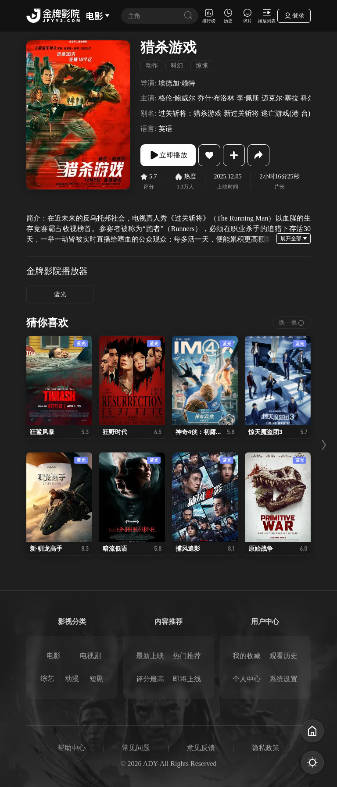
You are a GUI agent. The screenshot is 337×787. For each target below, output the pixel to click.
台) (305, 113)
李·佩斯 (248, 98)
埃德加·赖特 (176, 83)
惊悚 (202, 65)
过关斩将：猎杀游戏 (190, 113)
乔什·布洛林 (215, 98)
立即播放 (168, 155)
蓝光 (60, 294)
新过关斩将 (241, 113)
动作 (152, 65)
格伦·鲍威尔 (176, 98)
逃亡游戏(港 (279, 113)
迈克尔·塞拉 (280, 98)
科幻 (177, 65)
